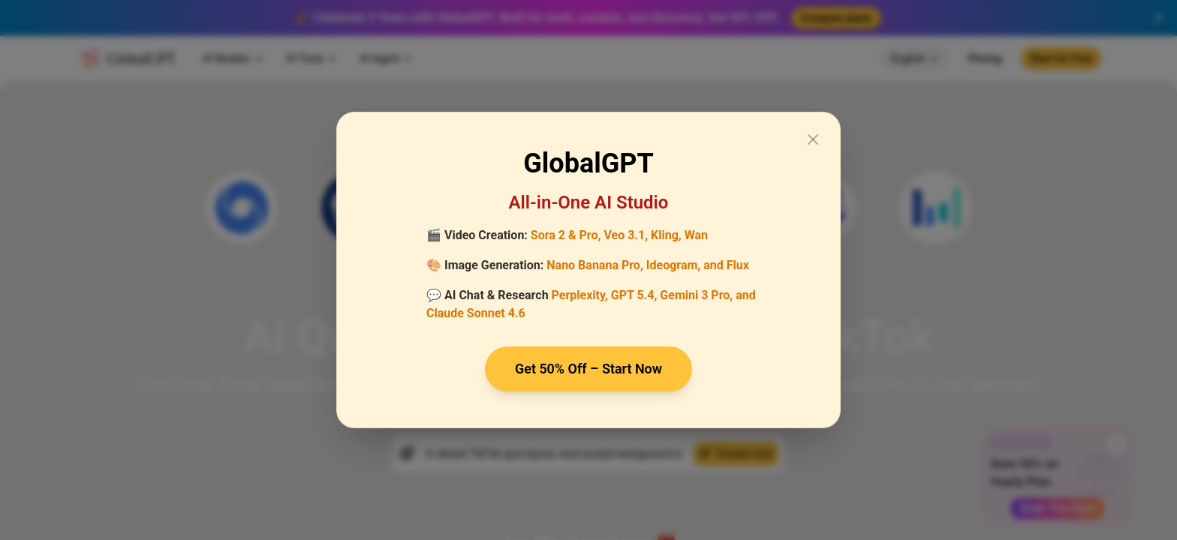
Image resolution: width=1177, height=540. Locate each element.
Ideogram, (673, 265)
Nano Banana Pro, (594, 265)
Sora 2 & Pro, (566, 235)
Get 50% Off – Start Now (589, 368)
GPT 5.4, (634, 295)
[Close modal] (813, 139)
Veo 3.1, (626, 235)
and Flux (726, 265)
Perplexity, (580, 295)
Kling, (666, 235)
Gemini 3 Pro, (696, 295)
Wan (696, 235)
